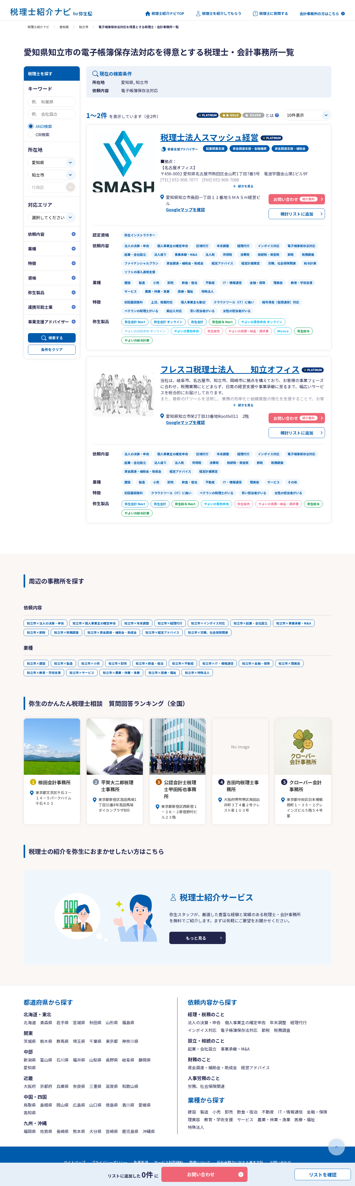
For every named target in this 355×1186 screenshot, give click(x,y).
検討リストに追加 (296, 214)
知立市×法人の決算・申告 (45, 623)
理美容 (194, 1119)
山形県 (112, 1022)
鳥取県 (30, 1105)
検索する (55, 337)
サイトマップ (74, 1162)
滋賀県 (112, 1086)
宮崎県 (112, 1131)
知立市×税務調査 (66, 632)
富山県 (46, 1060)
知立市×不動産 (183, 663)
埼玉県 (79, 1041)
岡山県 (62, 1105)
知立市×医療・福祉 (162, 672)
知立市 (83, 27)
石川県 (62, 1060)
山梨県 (95, 1060)
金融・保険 (317, 1112)
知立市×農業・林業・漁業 (121, 672)
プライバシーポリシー (109, 1162)
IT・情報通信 (290, 1112)
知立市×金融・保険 (256, 663)
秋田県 (95, 1022)
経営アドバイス (255, 1067)
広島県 (79, 1105)
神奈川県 (130, 1041)
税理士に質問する (270, 13)
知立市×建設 (36, 663)
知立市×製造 (63, 663)
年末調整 (278, 1022)
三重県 (95, 1086)
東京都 (112, 1041)
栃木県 (46, 1041)
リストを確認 (323, 1174)
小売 (216, 1112)
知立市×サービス (82, 672)
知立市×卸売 (118, 663)
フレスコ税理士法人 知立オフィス (230, 369)
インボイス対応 (202, 1030)
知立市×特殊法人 (197, 672)
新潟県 (30, 1060)
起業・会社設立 (202, 1049)
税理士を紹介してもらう (218, 13)
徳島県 (112, 1105)
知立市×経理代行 (170, 623)
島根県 (46, 1105)
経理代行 (298, 1022)
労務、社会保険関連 (206, 1086)
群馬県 (62, 1041)
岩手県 (62, 1022)
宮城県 (79, 1022)
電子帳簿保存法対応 (239, 1030)
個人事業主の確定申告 (245, 1022)
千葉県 (95, 1041)
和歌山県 (130, 1086)
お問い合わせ (201, 1174)
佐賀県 (46, 1131)
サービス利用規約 (168, 1162)
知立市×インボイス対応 (208, 623)
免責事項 (141, 1162)
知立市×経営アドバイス (162, 632)
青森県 (46, 1022)
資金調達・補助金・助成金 (212, 1067)
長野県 (112, 1060)
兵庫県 (62, 1086)
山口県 (95, 1105)
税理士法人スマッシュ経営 (209, 137)
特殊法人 (196, 1127)
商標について (200, 1162)
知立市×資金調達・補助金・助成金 (112, 632)
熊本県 (79, 1131)
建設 (192, 1112)
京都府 (46, 1086)
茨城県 (30, 1041)
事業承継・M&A (235, 1049)
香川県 (128, 1105)
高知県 (30, 1112)
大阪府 (30, 1086)
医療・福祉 (304, 1119)
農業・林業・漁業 (274, 1119)
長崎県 (62, 1131)
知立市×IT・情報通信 (217, 663)
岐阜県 (128, 1060)
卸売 (229, 1112)
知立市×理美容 (289, 663)
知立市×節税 (36, 632)
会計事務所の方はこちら (319, 13)
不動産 (268, 1112)
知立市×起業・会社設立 (251, 623)
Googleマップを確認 (185, 209)
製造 (204, 1112)
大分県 (95, 1131)
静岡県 (145, 1060)
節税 (266, 1030)
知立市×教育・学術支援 (44, 672)
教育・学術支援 (218, 1119)
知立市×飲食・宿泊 (149, 663)
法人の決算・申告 (204, 1022)
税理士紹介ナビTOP (164, 13)
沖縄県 (149, 1131)
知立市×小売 (90, 663)
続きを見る (245, 186)
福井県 (79, 1060)
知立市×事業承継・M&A (293, 623)
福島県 (128, 1022)
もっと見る (196, 938)
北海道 (30, 1022)
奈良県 (79, 1086)
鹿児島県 (130, 1131)
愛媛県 (145, 1105)
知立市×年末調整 (136, 623)
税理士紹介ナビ (38, 27)
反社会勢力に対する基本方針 (240, 1162)
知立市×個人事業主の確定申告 (94, 623)
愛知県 (64, 27)
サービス (245, 1119)
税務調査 (282, 1030)
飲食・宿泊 (247, 1112)
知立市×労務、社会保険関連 (208, 632)
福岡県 (30, 1131)
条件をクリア (52, 349)
